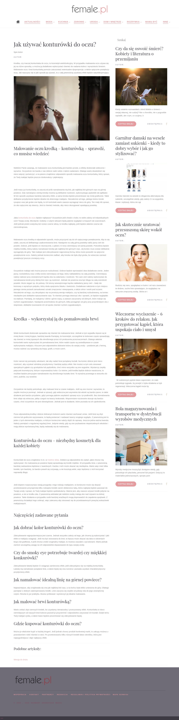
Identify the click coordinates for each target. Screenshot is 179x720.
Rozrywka (133, 22)
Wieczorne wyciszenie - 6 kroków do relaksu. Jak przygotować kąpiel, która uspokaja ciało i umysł (139, 321)
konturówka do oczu (27, 218)
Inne (165, 22)
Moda (49, 22)
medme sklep (53, 460)
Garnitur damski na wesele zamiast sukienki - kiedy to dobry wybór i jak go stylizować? (140, 145)
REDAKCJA (62, 694)
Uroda (94, 22)
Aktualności (32, 22)
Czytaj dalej (126, 124)
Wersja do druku (21, 659)
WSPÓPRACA (20, 694)
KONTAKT (34, 694)
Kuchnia (63, 22)
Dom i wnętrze (112, 22)
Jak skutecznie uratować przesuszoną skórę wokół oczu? (138, 229)
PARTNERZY (48, 694)
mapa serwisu (120, 694)
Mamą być (151, 22)
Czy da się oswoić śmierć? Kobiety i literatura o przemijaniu (139, 54)
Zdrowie (79, 22)
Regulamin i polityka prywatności (91, 694)
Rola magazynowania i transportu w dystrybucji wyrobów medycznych (138, 414)
